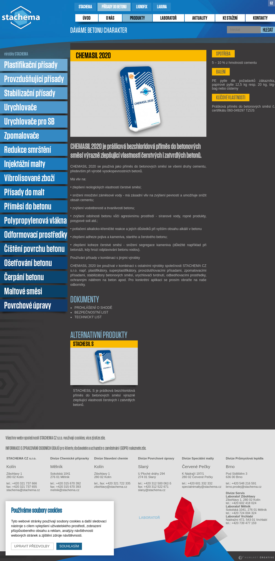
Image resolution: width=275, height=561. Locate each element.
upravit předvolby (32, 546)
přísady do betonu (114, 6)
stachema (85, 6)
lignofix (141, 6)
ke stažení (230, 18)
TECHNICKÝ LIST (88, 317)
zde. (103, 438)
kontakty (260, 18)
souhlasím (69, 546)
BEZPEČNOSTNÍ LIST (91, 312)
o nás (110, 18)
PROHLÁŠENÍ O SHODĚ (93, 308)
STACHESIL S (83, 344)
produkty (137, 18)
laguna (162, 6)
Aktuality (199, 18)
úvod (87, 18)
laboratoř (168, 18)
